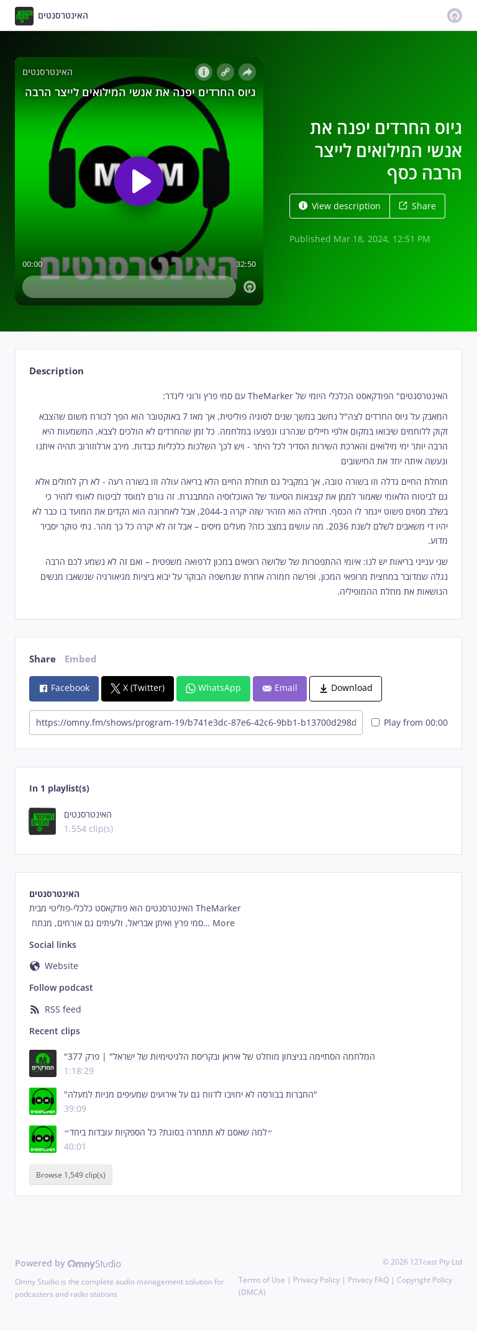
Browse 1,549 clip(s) (71, 1175)
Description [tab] (56, 370)
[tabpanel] (238, 494)
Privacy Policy (316, 1280)
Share (417, 206)
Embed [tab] (81, 659)
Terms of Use (261, 1280)
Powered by (68, 1263)
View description (340, 206)
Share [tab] (42, 659)
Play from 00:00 (409, 722)
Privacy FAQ (368, 1280)
